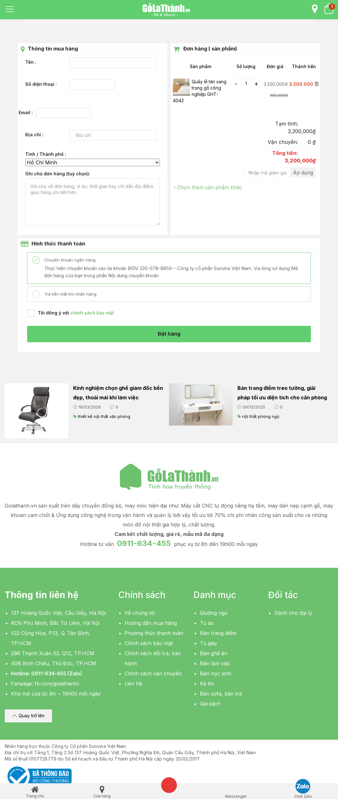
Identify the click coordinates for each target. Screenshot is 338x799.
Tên (30, 62)
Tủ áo (207, 623)
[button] (28, 716)
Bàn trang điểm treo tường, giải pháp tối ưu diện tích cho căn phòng (282, 393)
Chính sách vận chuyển (153, 674)
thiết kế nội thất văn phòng (104, 416)
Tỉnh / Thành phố (45, 154)
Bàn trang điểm (218, 633)
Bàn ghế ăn (213, 653)
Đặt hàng (169, 334)
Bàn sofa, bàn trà (221, 694)
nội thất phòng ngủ (260, 416)
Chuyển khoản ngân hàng (69, 259)
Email (25, 112)
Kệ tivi (207, 684)
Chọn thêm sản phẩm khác (208, 187)
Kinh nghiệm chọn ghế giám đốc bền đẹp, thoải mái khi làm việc (118, 393)
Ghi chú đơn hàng (57, 173)
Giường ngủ (213, 613)
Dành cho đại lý (293, 613)
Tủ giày (208, 643)
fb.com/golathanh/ (57, 684)
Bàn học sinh (215, 674)
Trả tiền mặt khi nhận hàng (69, 294)
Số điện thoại (40, 84)
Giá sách (210, 704)
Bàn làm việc (215, 664)
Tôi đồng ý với (76, 312)
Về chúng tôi (140, 613)
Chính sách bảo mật (149, 643)
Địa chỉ (33, 134)
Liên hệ (133, 684)
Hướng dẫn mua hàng (151, 623)
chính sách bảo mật (92, 312)
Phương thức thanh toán (154, 633)
